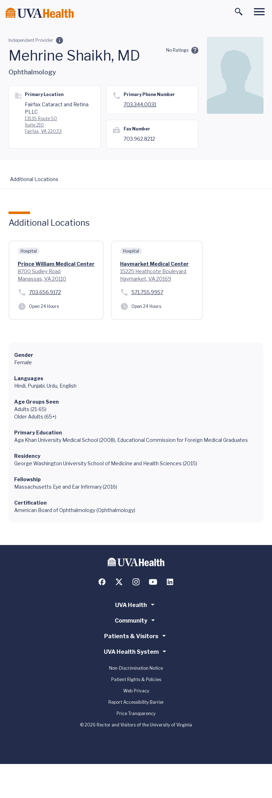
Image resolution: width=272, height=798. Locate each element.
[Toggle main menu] (259, 12)
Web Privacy (136, 690)
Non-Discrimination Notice (136, 668)
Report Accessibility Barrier (136, 702)
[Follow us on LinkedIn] (170, 582)
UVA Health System (136, 651)
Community (136, 620)
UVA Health (136, 604)
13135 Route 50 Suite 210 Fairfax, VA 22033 (43, 125)
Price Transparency (136, 713)
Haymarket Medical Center (154, 264)
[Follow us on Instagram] (136, 582)
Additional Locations (34, 179)
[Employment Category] (59, 40)
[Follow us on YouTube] (153, 582)
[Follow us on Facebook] (102, 582)
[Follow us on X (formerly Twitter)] (119, 582)
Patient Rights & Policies (136, 679)
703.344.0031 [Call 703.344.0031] (140, 104)
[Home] (40, 13)
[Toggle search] (239, 12)
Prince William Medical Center (56, 264)
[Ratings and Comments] (194, 50)
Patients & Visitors (136, 635)
